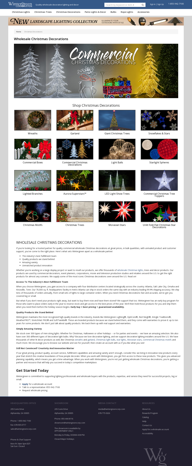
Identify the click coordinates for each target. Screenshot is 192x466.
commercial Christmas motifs (157, 339)
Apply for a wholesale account (155, 429)
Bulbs (113, 12)
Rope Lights (127, 12)
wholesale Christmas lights (130, 270)
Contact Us (147, 425)
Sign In (152, 4)
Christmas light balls (105, 339)
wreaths (79, 339)
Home (18, 32)
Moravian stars (134, 339)
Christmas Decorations (68, 12)
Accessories (143, 12)
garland (91, 339)
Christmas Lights (21, 12)
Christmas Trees (43, 12)
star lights (121, 339)
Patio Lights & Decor (95, 12)
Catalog (145, 417)
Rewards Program (150, 413)
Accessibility (147, 433)
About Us (146, 409)
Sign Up (160, 4)
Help (144, 421)
